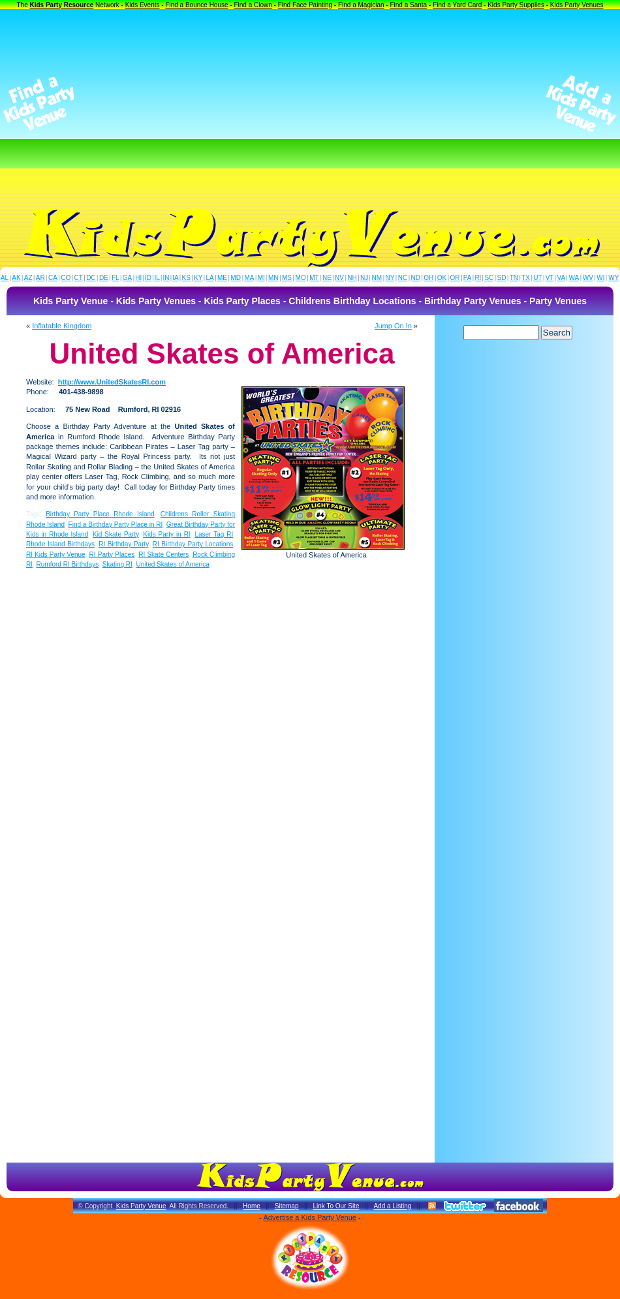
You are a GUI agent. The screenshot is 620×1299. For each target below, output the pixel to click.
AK (16, 277)
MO (301, 277)
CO (65, 277)
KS (186, 277)
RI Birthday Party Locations (193, 544)
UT (537, 277)
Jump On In (393, 326)
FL (115, 277)
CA (52, 277)
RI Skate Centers (163, 554)
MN (273, 277)
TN (514, 277)
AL (4, 277)
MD (236, 277)
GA (127, 277)
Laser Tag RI (213, 534)
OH (428, 277)
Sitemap (287, 1206)
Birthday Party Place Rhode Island (100, 514)
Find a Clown (252, 4)
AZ (28, 277)
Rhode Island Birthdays (60, 544)
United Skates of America (172, 564)
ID (148, 277)
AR (40, 277)
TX (525, 277)
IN (166, 277)
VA (561, 277)
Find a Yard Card (457, 4)
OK (441, 277)
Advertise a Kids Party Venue (309, 1217)
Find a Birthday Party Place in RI (116, 524)
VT (550, 277)
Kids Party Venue (141, 1206)
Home (251, 1206)
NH (351, 277)
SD (501, 277)
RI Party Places (112, 554)
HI (138, 277)
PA (467, 277)
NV (339, 277)
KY (198, 277)
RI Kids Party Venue (55, 554)
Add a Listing (392, 1206)
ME (222, 277)
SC (488, 277)
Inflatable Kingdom (61, 326)
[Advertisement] (310, 103)
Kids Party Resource (62, 4)
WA (574, 277)
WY (613, 277)
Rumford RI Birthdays (68, 564)
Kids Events (142, 4)
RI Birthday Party (123, 544)
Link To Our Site (336, 1206)
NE (327, 277)
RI (477, 277)
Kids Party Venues (577, 4)
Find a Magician (361, 4)
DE (103, 277)
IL (157, 277)
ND (415, 277)
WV (588, 277)
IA (175, 277)
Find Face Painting (305, 4)
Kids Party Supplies (516, 4)
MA (250, 277)
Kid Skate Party (116, 534)
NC (402, 277)
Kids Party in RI (166, 534)
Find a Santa (408, 4)
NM (377, 277)
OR (455, 277)
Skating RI (117, 564)
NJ (364, 277)
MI (261, 277)
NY (389, 277)
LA (210, 277)
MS (287, 277)
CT (78, 277)
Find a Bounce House (196, 4)
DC (90, 277)
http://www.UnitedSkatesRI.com (112, 382)
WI (600, 277)
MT (313, 277)
